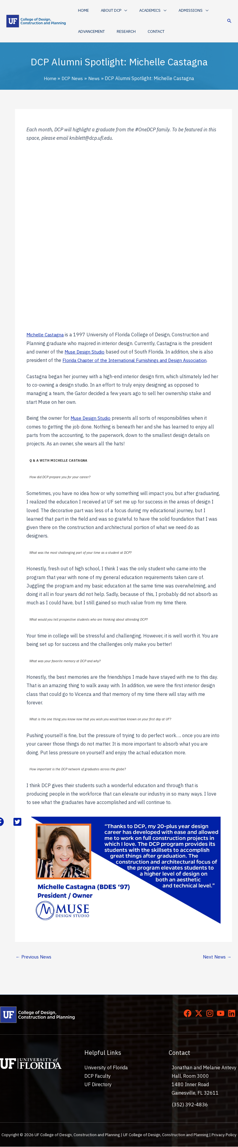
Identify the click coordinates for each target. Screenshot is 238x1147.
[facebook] (189, 1014)
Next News (216, 957)
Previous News (35, 957)
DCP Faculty (97, 1077)
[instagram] (211, 1014)
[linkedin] (233, 1014)
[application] (118, 10)
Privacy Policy (224, 1135)
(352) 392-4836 (190, 1105)
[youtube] (222, 1014)
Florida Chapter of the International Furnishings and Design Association (139, 360)
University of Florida (106, 1068)
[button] (108, 10)
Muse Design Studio (86, 352)
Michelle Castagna (46, 335)
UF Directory (98, 1085)
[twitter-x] (200, 1014)
